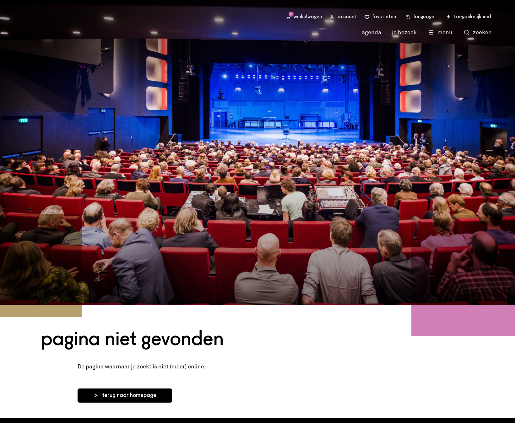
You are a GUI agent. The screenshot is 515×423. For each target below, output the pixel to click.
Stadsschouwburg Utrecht (119, 23)
